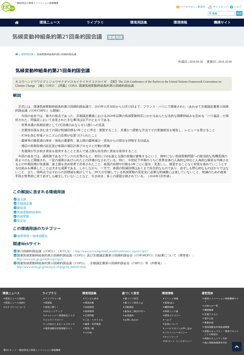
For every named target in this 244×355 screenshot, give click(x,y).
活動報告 (129, 307)
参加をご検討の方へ (135, 311)
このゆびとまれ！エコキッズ (60, 324)
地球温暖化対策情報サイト (58, 328)
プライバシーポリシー (176, 332)
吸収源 (21, 207)
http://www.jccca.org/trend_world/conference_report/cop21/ (111, 251)
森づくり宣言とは (134, 302)
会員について (171, 324)
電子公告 (209, 318)
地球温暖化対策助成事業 (217, 327)
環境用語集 (138, 22)
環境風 (48, 302)
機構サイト (222, 22)
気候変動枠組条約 (29, 212)
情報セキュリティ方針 (215, 338)
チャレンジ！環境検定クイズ (60, 315)
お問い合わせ (131, 320)
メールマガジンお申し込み (178, 328)
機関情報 (169, 307)
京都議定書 (24, 203)
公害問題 (89, 315)
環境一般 (89, 328)
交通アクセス (211, 314)
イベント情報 (171, 298)
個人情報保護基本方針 (215, 342)
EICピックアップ (53, 311)
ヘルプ (238, 7)
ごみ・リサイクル (94, 320)
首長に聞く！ (52, 307)
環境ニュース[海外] (15, 302)
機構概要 (209, 310)
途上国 (21, 199)
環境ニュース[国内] (15, 298)
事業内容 (209, 322)
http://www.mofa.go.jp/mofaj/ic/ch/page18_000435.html (51, 267)
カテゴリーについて (15, 307)
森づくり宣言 (131, 298)
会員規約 (129, 315)
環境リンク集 (171, 311)
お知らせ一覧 (211, 305)
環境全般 (89, 302)
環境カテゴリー (173, 315)
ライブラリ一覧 (53, 298)
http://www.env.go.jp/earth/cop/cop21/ (40, 259)
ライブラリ (95, 22)
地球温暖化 (40, 236)
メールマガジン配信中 (193, 7)
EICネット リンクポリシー (178, 341)
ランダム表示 (92, 298)
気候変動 (23, 216)
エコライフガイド (54, 320)
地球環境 (23, 236)
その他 (88, 332)
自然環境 (89, 307)
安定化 (21, 220)
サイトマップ (220, 7)
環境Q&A (169, 302)
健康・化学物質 (93, 324)
